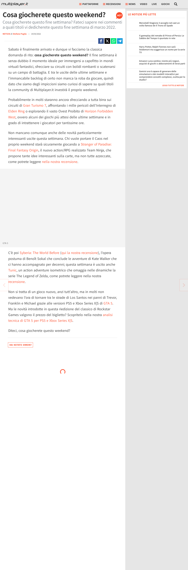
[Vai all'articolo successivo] (4, 285)
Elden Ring (16, 111)
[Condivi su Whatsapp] (113, 41)
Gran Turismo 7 (34, 105)
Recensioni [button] (112, 4)
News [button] (130, 4)
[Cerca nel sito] (176, 4)
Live (154, 4)
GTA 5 (107, 303)
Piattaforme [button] (89, 4)
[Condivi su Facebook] (101, 41)
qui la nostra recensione (79, 252)
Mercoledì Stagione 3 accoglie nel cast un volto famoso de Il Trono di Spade (159, 24)
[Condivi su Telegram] (120, 41)
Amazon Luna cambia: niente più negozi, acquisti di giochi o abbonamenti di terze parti (162, 62)
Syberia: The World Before (39, 252)
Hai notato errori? (20, 344)
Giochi (165, 4)
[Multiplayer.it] (14, 4)
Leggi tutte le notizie (173, 85)
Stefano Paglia (20, 33)
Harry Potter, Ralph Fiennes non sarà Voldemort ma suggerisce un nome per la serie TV (162, 49)
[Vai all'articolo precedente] (184, 285)
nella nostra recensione (59, 161)
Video (143, 4)
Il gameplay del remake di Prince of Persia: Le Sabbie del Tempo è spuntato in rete (161, 37)
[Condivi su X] (107, 41)
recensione (16, 281)
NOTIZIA (6, 33)
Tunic (12, 270)
